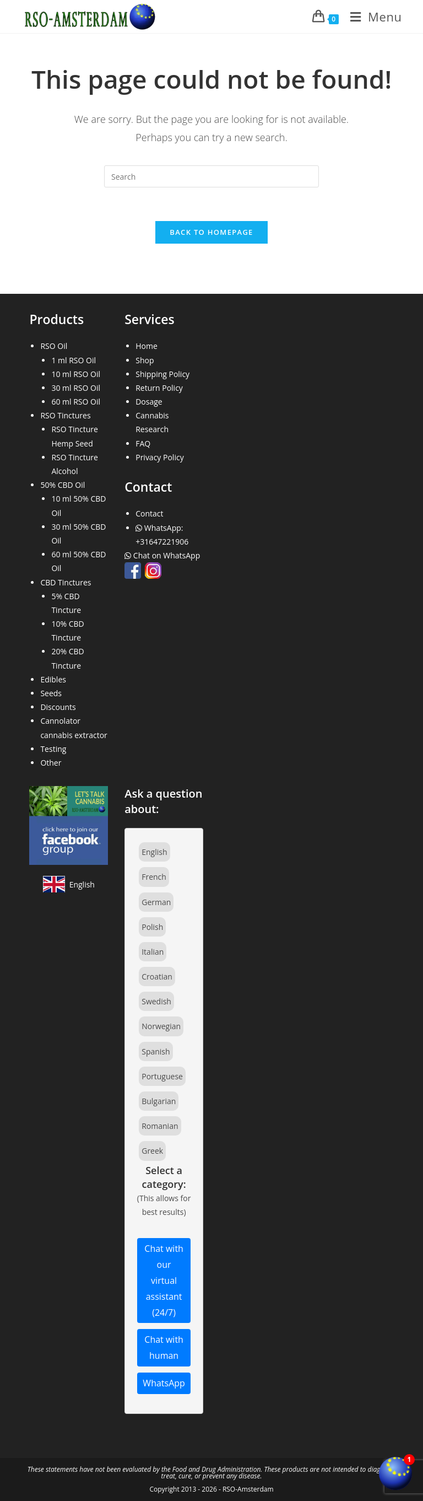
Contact (149, 513)
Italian (153, 951)
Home (146, 346)
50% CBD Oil (62, 485)
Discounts (57, 707)
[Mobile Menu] (372, 16)
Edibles (53, 679)
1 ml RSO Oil (73, 360)
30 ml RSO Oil (75, 388)
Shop (144, 360)
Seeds (51, 693)
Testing (53, 749)
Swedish (156, 1001)
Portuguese (162, 1076)
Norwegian (161, 1026)
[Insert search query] (211, 176)
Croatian (157, 976)
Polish (152, 927)
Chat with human (163, 1347)
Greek (152, 1150)
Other (50, 762)
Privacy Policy (159, 457)
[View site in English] (69, 884)
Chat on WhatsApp (163, 555)
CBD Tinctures (65, 582)
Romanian (160, 1126)
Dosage (148, 401)
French (154, 876)
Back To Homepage (211, 232)
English (154, 852)
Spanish (156, 1051)
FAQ (142, 443)
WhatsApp (164, 1383)
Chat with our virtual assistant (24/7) (163, 1280)
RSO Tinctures (65, 415)
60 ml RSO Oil (75, 401)
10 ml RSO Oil (75, 374)
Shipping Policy (162, 374)
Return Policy (159, 388)
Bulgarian (159, 1101)
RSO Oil (53, 346)
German (156, 902)
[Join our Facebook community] (68, 824)
